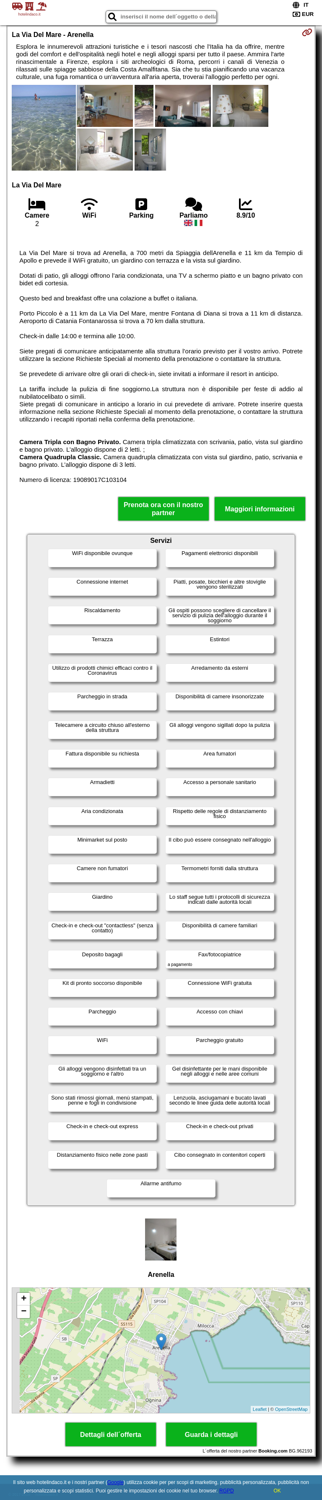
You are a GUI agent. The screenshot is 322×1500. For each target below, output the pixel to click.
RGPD (226, 1491)
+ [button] (23, 1299)
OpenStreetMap (291, 1409)
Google (115, 1482)
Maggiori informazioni (260, 509)
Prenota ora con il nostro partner (163, 508)
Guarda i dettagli (211, 1434)
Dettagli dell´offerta (110, 1434)
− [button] (23, 1311)
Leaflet (260, 1409)
